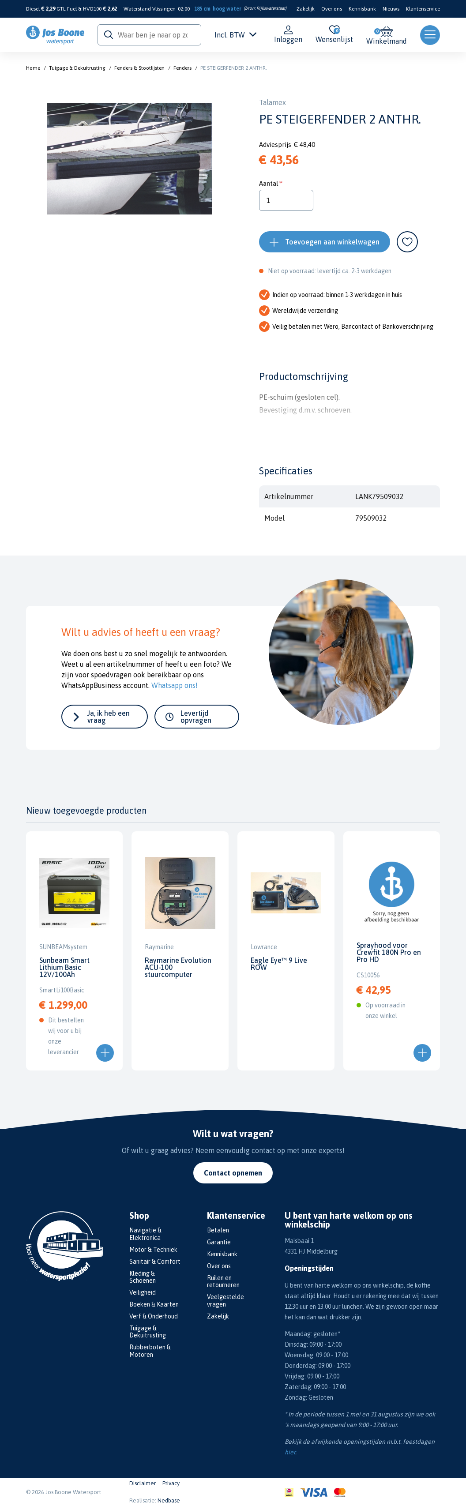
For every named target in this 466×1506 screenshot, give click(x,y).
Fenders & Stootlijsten (139, 68)
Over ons (331, 9)
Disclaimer (142, 1483)
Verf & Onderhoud (153, 1316)
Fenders (182, 68)
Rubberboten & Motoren (150, 1351)
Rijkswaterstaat (270, 8)
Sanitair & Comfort (154, 1261)
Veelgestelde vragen (225, 1300)
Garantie (219, 1242)
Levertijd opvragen (195, 716)
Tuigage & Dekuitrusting (77, 68)
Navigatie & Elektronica (145, 1234)
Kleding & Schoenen (142, 1277)
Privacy (171, 1483)
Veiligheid (142, 1292)
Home (33, 68)
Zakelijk (306, 9)
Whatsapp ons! (174, 685)
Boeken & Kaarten (154, 1304)
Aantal (268, 183)
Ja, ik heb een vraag (108, 716)
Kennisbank (362, 9)
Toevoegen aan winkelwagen (332, 242)
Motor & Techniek (153, 1249)
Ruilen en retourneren (223, 1281)
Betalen (218, 1230)
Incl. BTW (235, 35)
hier (290, 1452)
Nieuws (391, 9)
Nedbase (169, 1500)
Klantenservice (423, 9)
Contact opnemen (233, 1173)
